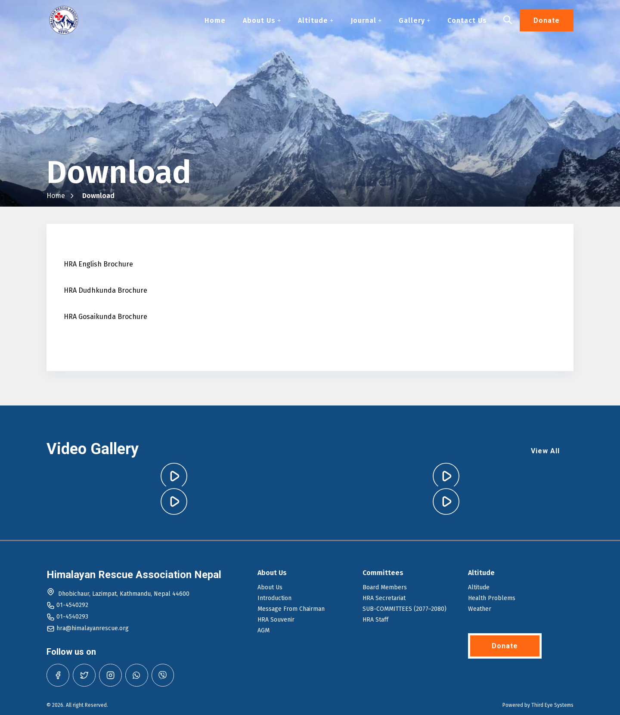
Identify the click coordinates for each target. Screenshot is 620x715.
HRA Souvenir (275, 619)
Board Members (385, 587)
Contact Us (467, 21)
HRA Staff (375, 619)
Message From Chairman (291, 609)
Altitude (315, 21)
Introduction (274, 598)
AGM (263, 630)
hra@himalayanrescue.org (92, 628)
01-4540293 (72, 616)
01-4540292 (72, 605)
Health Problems (491, 598)
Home (215, 21)
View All (545, 451)
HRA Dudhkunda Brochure (105, 290)
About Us (262, 21)
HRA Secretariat (384, 598)
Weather (479, 609)
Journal (365, 21)
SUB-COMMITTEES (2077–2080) (404, 609)
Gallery (414, 21)
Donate (546, 21)
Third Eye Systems (552, 705)
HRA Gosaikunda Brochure (105, 317)
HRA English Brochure (98, 264)
